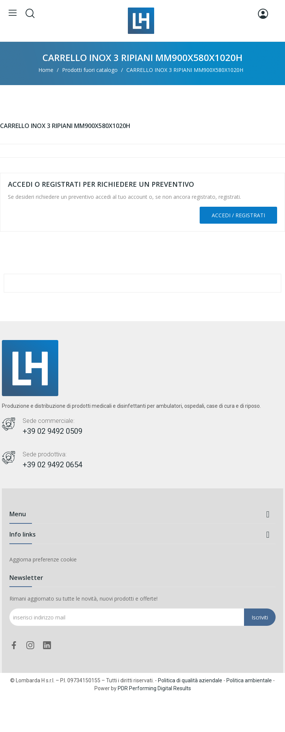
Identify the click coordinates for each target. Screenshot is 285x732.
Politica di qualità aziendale (190, 680)
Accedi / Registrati (238, 215)
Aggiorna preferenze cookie (43, 559)
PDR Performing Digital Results (154, 688)
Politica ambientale (249, 680)
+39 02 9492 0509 (52, 431)
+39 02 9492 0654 (52, 464)
